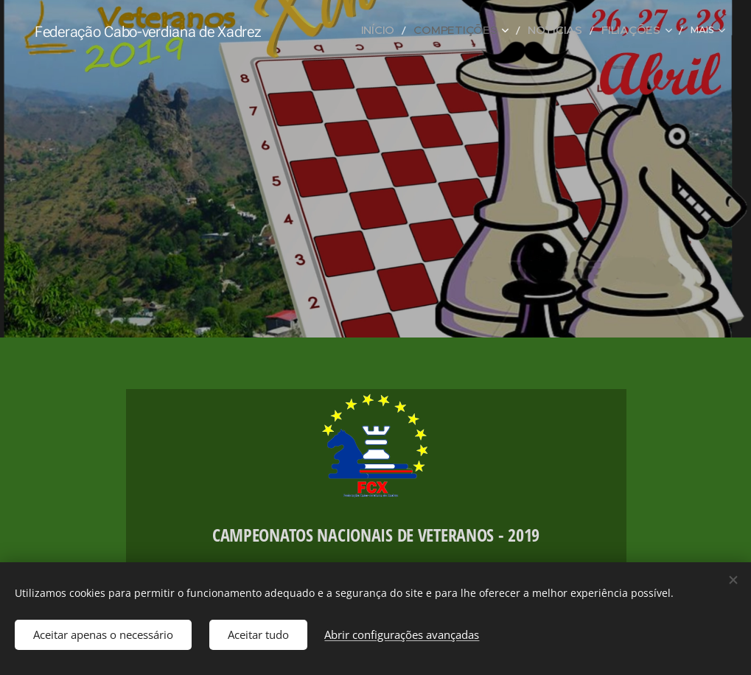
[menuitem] (415, 30)
